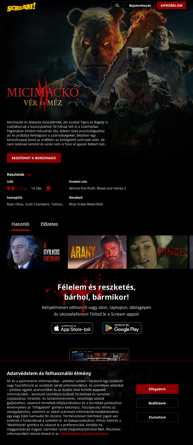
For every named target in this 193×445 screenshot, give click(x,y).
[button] (96, 174)
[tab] (24, 225)
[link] (21, 7)
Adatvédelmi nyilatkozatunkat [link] (84, 433)
